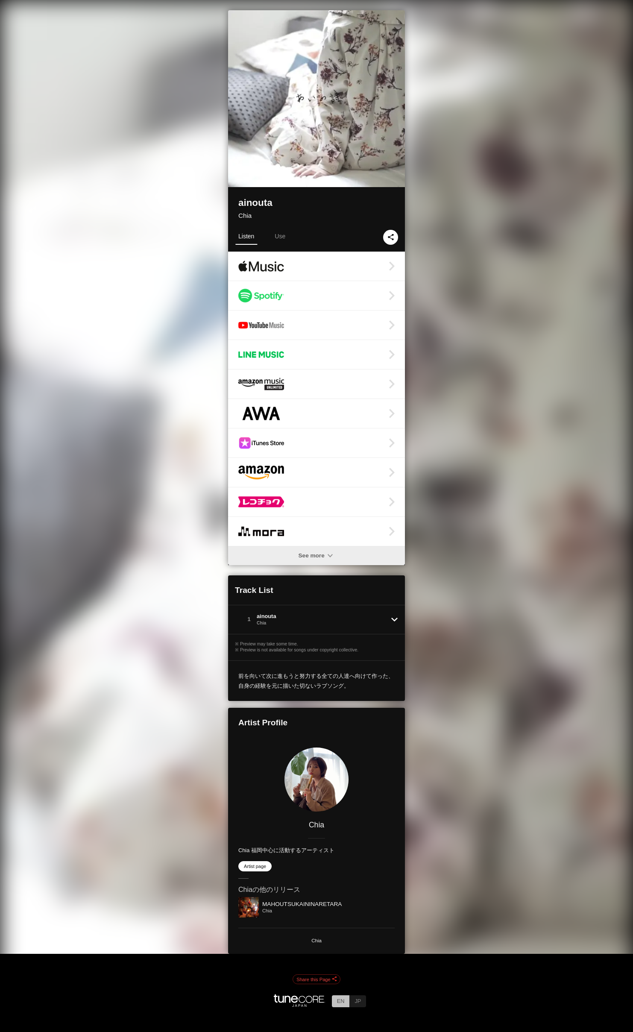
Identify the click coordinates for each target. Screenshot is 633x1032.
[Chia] (316, 780)
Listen (246, 236)
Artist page (255, 866)
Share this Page (316, 979)
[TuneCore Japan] (299, 1004)
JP (358, 1001)
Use (280, 236)
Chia (245, 215)
